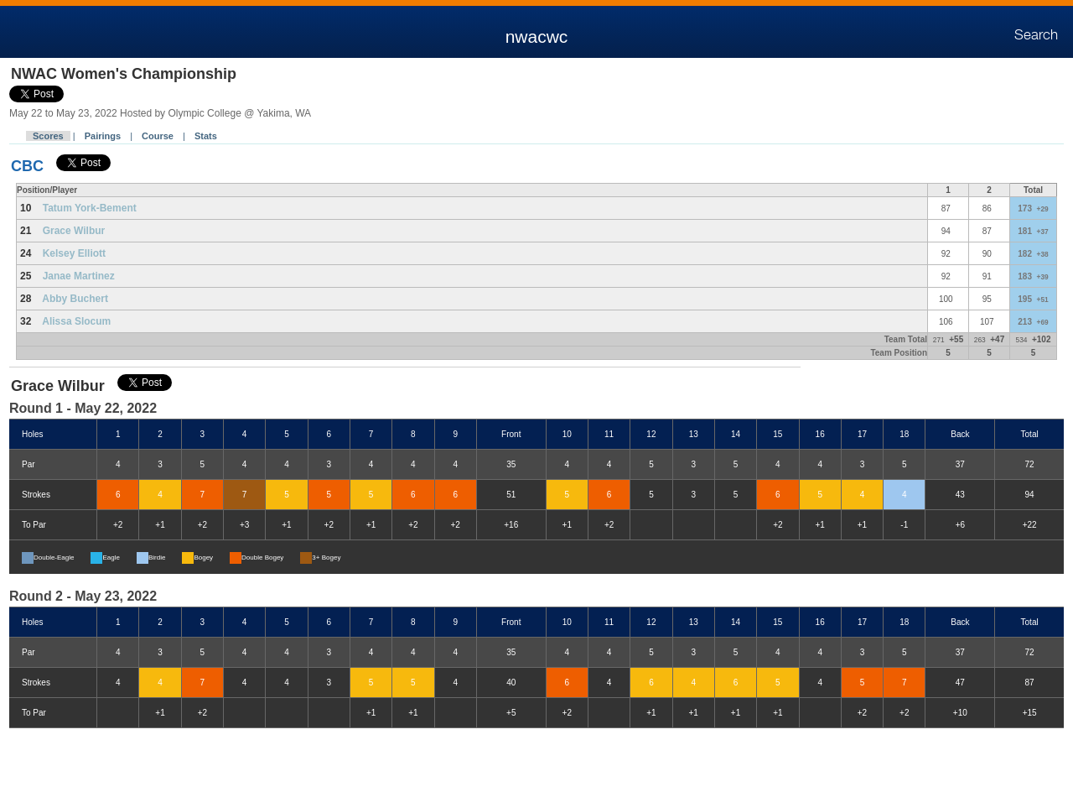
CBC (27, 166)
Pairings (103, 136)
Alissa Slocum (76, 321)
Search (1036, 35)
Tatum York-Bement (90, 208)
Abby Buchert (75, 299)
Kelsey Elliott (74, 253)
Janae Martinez (79, 276)
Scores (48, 136)
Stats (205, 136)
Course (158, 136)
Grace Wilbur (74, 231)
